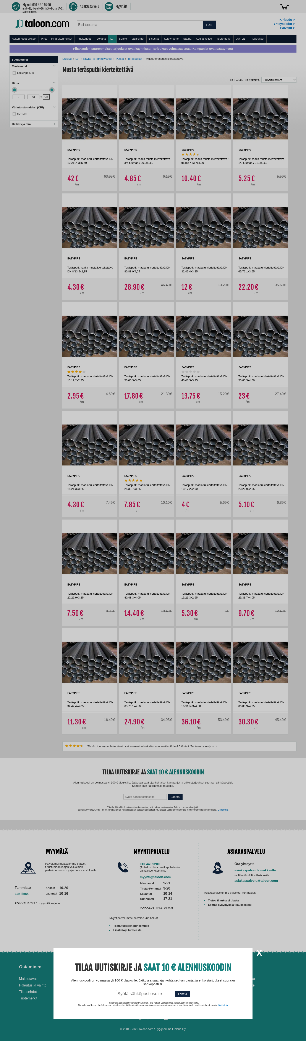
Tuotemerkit (223, 38)
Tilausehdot (28, 992)
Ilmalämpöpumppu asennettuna (172, 981)
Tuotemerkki (34, 66)
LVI (112, 38)
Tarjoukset (257, 38)
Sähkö (123, 38)
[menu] (153, 39)
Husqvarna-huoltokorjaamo (109, 985)
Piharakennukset (61, 38)
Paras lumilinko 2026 (174, 996)
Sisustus (154, 38)
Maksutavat (28, 979)
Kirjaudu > (287, 19)
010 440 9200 (150, 864)
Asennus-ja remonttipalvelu (109, 979)
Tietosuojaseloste (241, 985)
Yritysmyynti (98, 992)
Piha (44, 38)
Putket (120, 58)
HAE (209, 25)
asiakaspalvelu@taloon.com (256, 880)
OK (46, 96)
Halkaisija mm (34, 124)
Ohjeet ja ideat (173, 966)
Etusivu (67, 58)
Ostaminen (30, 966)
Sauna (187, 38)
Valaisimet (137, 38)
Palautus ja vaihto (32, 985)
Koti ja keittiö (204, 38)
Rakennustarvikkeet (24, 38)
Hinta (34, 83)
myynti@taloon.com (155, 877)
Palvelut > (287, 28)
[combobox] (140, 25)
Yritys (234, 966)
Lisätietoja (223, 810)
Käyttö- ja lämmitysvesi (97, 58)
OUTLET (241, 38)
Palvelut (97, 966)
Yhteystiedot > (284, 24)
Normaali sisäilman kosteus (179, 989)
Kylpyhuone (171, 38)
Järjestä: (253, 80)
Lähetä (175, 796)
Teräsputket (135, 58)
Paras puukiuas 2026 (174, 1002)
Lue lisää (22, 894)
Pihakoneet (84, 38)
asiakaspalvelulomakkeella (255, 870)
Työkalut (100, 38)
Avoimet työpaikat (241, 979)
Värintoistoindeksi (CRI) (34, 107)
